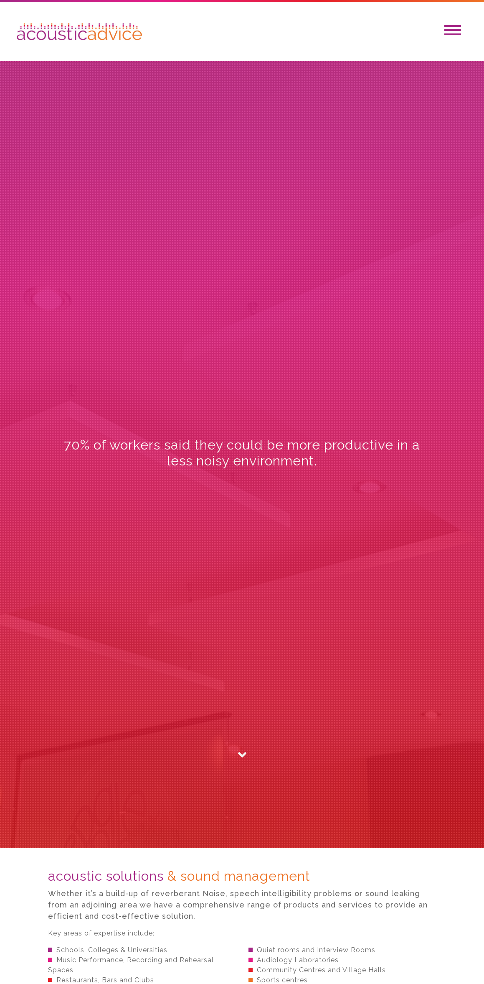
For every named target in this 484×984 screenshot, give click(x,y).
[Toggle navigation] (452, 31)
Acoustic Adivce (79, 31)
